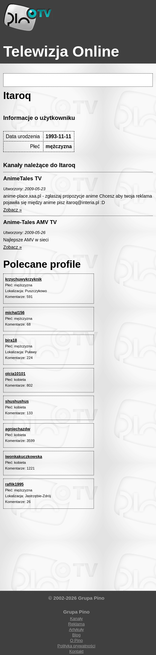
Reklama (76, 624)
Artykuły (76, 629)
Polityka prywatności (77, 645)
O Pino (76, 640)
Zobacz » (12, 209)
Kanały (76, 618)
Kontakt (76, 651)
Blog (76, 635)
